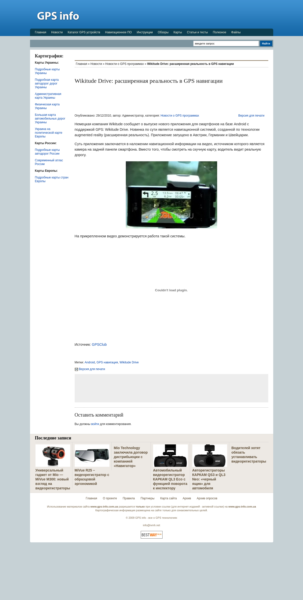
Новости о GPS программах (124, 64)
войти (95, 424)
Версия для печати (251, 115)
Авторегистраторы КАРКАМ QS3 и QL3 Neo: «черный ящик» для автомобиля (209, 479)
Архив (187, 498)
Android (90, 362)
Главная (40, 32)
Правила (129, 498)
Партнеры (148, 498)
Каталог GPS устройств (84, 32)
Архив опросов (207, 498)
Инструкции (145, 32)
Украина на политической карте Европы (48, 132)
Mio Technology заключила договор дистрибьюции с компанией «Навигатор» (131, 457)
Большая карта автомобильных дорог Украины (50, 118)
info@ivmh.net (151, 525)
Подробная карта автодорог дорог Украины (47, 83)
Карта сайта (168, 498)
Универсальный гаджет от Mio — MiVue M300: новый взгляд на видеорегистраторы (52, 479)
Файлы (236, 32)
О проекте (110, 498)
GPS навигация (107, 362)
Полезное (219, 32)
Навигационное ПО (118, 32)
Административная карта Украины (48, 95)
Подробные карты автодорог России (47, 151)
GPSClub (99, 344)
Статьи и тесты (197, 32)
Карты (177, 32)
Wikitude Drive (129, 362)
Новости (57, 32)
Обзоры (163, 32)
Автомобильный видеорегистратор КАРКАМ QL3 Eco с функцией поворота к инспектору (170, 479)
